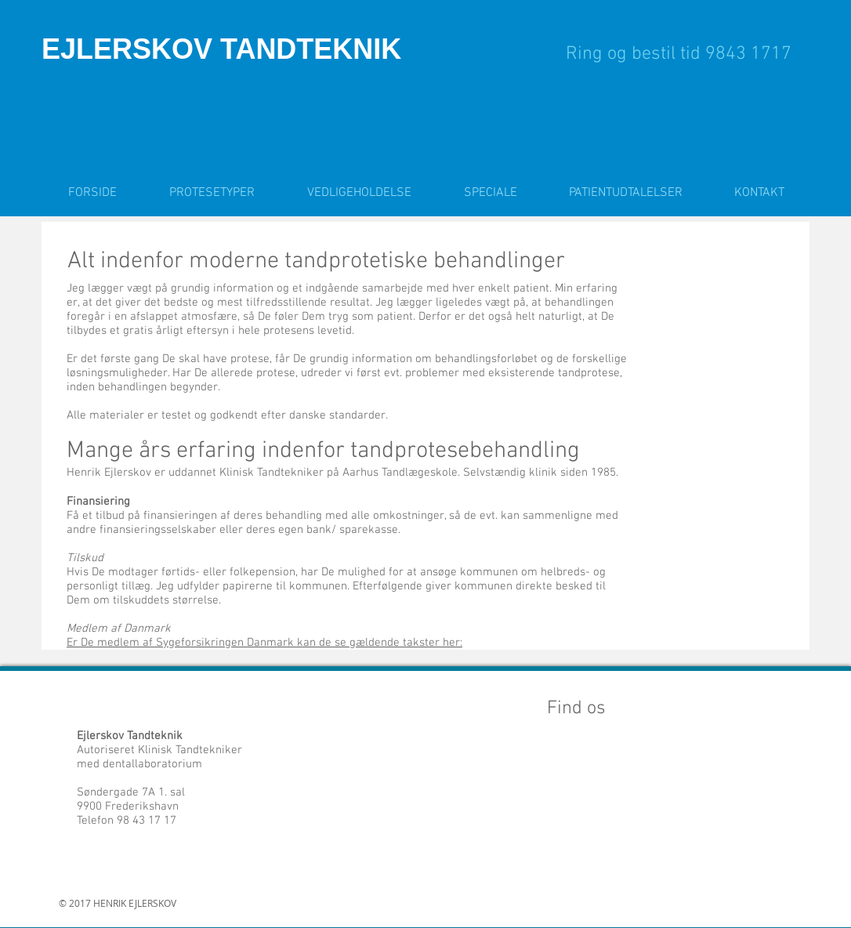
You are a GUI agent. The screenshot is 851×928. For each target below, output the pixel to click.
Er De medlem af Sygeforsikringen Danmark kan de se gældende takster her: (264, 643)
